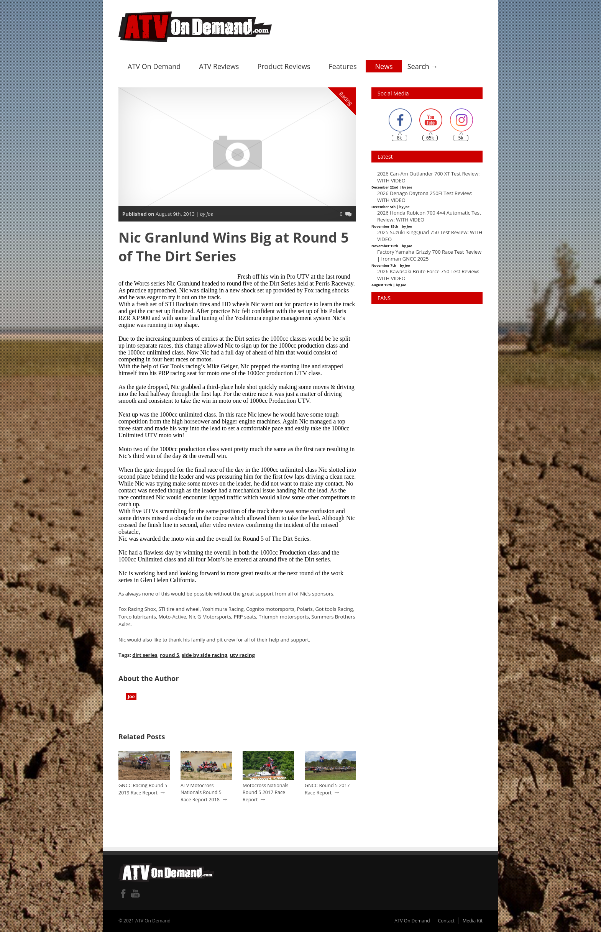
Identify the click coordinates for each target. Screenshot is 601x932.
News (383, 66)
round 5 (169, 654)
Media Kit (473, 920)
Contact (446, 920)
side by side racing (204, 654)
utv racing (242, 654)
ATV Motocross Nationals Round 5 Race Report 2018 (201, 792)
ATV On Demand (154, 66)
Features (343, 66)
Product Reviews (283, 66)
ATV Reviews (219, 66)
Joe (131, 696)
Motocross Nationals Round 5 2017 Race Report (265, 792)
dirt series (144, 654)
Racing (346, 98)
